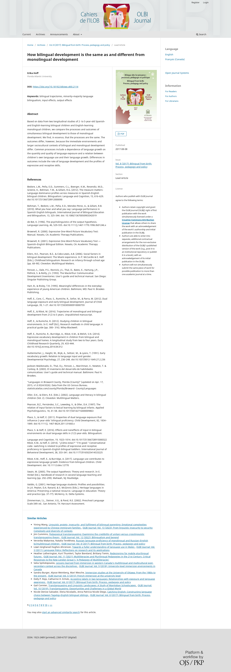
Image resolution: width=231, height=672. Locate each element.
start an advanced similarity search (61, 612)
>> (51, 605)
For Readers (171, 91)
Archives (40, 34)
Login (206, 2)
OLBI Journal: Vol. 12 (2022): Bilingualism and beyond (90, 537)
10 (46, 605)
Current (26, 34)
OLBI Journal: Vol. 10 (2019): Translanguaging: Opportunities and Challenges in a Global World (93, 587)
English (169, 54)
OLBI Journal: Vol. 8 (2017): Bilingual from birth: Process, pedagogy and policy (103, 543)
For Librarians (171, 101)
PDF (122, 133)
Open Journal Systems (177, 72)
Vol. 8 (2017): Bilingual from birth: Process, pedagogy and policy (79, 45)
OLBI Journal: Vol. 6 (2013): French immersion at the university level (84, 575)
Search (201, 34)
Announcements (59, 34)
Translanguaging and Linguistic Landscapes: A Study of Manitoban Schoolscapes (92, 585)
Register (195, 2)
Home (30, 45)
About (76, 34)
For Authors (171, 96)
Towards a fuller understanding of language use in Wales (103, 546)
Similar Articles (37, 518)
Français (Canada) (175, 59)
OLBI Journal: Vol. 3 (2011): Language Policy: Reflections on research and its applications (94, 548)
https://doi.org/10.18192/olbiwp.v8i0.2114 (55, 86)
